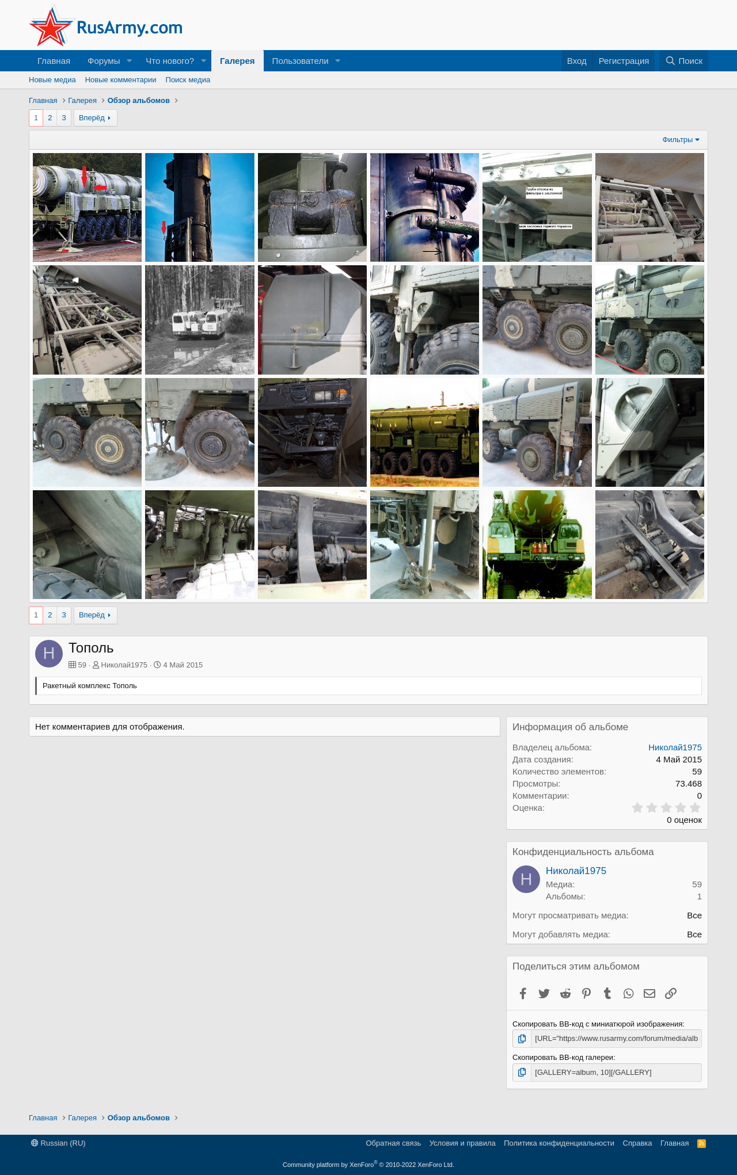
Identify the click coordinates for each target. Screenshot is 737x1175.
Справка (637, 1143)
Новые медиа (52, 79)
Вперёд (92, 117)
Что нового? (170, 61)
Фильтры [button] (677, 139)
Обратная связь (393, 1143)
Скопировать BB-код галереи (562, 1057)
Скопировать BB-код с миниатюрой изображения (597, 1024)
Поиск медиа (188, 79)
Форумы (104, 61)
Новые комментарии (121, 79)
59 (697, 884)
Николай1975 (124, 665)
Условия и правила (463, 1143)
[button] (129, 60)
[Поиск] (683, 60)
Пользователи (300, 61)
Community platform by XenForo (368, 1164)
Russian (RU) (58, 1143)
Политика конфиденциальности (559, 1143)
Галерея (237, 61)
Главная (53, 61)
